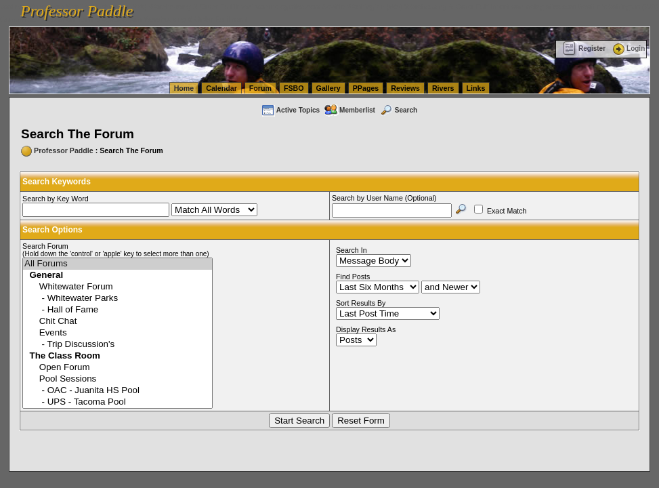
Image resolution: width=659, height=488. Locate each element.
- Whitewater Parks (117, 298)
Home (184, 88)
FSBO (294, 88)
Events (117, 333)
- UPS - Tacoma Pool (117, 402)
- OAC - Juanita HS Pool (117, 390)
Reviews (405, 88)
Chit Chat (117, 321)
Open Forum (117, 367)
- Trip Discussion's (117, 344)
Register (584, 48)
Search (398, 110)
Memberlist (349, 110)
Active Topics (290, 110)
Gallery (328, 88)
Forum (260, 88)
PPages (366, 88)
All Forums (117, 264)
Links (476, 88)
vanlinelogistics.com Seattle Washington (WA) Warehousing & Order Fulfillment (382, 7)
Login (628, 48)
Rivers (443, 88)
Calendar (221, 88)
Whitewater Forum (117, 287)
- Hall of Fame (117, 310)
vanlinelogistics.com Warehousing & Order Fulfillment (162, 19)
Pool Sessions (117, 379)
